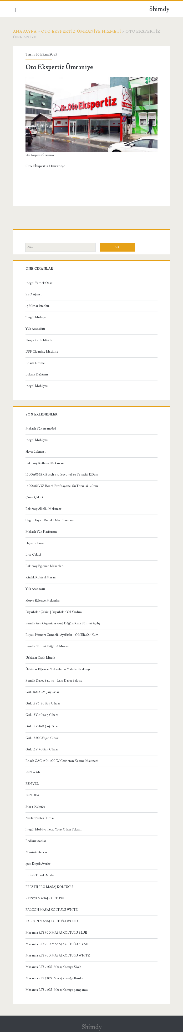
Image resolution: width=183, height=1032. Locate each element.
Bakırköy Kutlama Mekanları (45, 462)
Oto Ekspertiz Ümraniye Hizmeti (82, 31)
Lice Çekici (33, 554)
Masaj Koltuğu (36, 806)
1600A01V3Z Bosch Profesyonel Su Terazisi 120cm (62, 485)
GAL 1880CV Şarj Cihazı (43, 737)
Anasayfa (25, 31)
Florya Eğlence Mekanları (43, 600)
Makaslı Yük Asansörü (41, 428)
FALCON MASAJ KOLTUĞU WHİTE (52, 909)
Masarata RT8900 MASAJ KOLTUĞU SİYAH (57, 943)
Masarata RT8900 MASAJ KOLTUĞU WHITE (58, 955)
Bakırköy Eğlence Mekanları (45, 565)
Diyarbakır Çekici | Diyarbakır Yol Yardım (54, 611)
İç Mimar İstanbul (38, 305)
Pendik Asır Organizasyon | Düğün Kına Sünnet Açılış (63, 623)
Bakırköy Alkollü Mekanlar (44, 508)
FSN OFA (33, 794)
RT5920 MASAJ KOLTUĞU (45, 898)
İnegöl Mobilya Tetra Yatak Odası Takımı (54, 829)
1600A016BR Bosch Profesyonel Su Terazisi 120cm (62, 474)
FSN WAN (33, 772)
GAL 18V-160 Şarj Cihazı (43, 726)
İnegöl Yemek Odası (40, 282)
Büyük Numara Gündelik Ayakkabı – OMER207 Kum (62, 634)
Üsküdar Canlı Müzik (41, 657)
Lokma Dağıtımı (37, 374)
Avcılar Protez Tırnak (40, 817)
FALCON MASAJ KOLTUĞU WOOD (52, 920)
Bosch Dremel (36, 362)
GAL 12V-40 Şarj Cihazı (42, 749)
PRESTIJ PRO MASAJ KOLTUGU (49, 886)
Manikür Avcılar (37, 852)
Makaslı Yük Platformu (41, 531)
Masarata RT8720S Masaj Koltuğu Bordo (54, 978)
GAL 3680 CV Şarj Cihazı (43, 691)
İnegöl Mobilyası (37, 385)
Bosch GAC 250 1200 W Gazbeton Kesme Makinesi (62, 760)
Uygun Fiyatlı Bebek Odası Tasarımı (50, 519)
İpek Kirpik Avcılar (38, 863)
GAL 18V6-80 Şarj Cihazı (43, 703)
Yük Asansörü (36, 328)
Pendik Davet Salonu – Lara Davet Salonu (54, 680)
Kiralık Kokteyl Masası (41, 577)
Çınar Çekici (34, 497)
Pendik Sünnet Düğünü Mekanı (48, 646)
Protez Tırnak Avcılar (40, 874)
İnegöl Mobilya (36, 317)
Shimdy (159, 9)
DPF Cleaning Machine (42, 351)
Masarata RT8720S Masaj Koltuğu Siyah (54, 966)
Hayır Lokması (36, 451)
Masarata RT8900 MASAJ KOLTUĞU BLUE (56, 932)
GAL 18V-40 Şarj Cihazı (42, 714)
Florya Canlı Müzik (39, 339)
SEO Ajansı (34, 294)
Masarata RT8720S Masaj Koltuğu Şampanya (57, 989)
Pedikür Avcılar (36, 840)
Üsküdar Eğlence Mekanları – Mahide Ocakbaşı (58, 668)
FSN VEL (32, 783)
